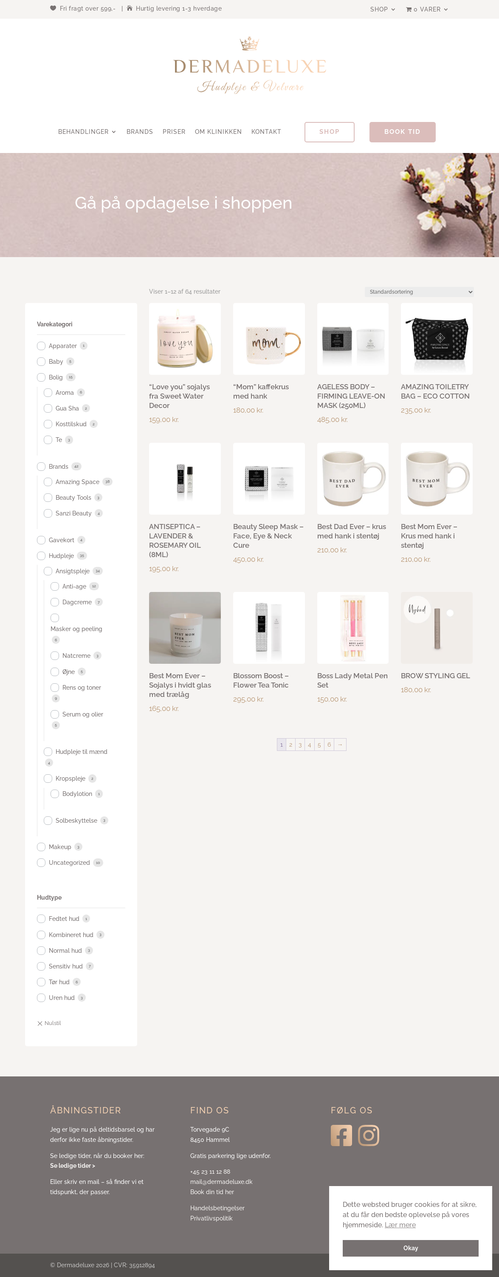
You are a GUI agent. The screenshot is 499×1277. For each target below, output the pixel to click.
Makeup (60, 847)
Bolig (56, 377)
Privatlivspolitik (211, 1218)
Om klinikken (218, 132)
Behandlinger (83, 132)
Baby (56, 361)
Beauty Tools (73, 497)
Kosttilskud (71, 424)
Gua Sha (67, 408)
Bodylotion (77, 793)
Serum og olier (82, 714)
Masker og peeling (76, 629)
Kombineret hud (71, 935)
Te (59, 439)
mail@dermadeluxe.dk (221, 1181)
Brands (140, 132)
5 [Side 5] (319, 744)
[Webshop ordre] (419, 292)
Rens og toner (81, 687)
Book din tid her (212, 1192)
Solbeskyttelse (76, 820)
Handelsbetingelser (217, 1208)
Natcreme (76, 655)
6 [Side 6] (329, 744)
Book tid (402, 132)
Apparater (63, 346)
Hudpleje (61, 555)
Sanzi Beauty (74, 513)
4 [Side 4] (309, 744)
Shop (379, 9)
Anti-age (74, 586)
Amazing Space (77, 482)
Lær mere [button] (400, 1225)
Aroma (65, 392)
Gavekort (61, 540)
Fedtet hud (64, 918)
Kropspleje (70, 778)
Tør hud (59, 982)
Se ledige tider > (72, 1165)
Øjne (68, 671)
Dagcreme (77, 602)
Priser (174, 132)
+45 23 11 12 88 (210, 1171)
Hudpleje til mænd (81, 751)
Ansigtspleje (73, 571)
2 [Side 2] (290, 744)
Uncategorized (69, 862)
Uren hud (62, 997)
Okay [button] (410, 1248)
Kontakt (266, 132)
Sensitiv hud (66, 966)
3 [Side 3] (300, 744)
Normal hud (65, 950)
